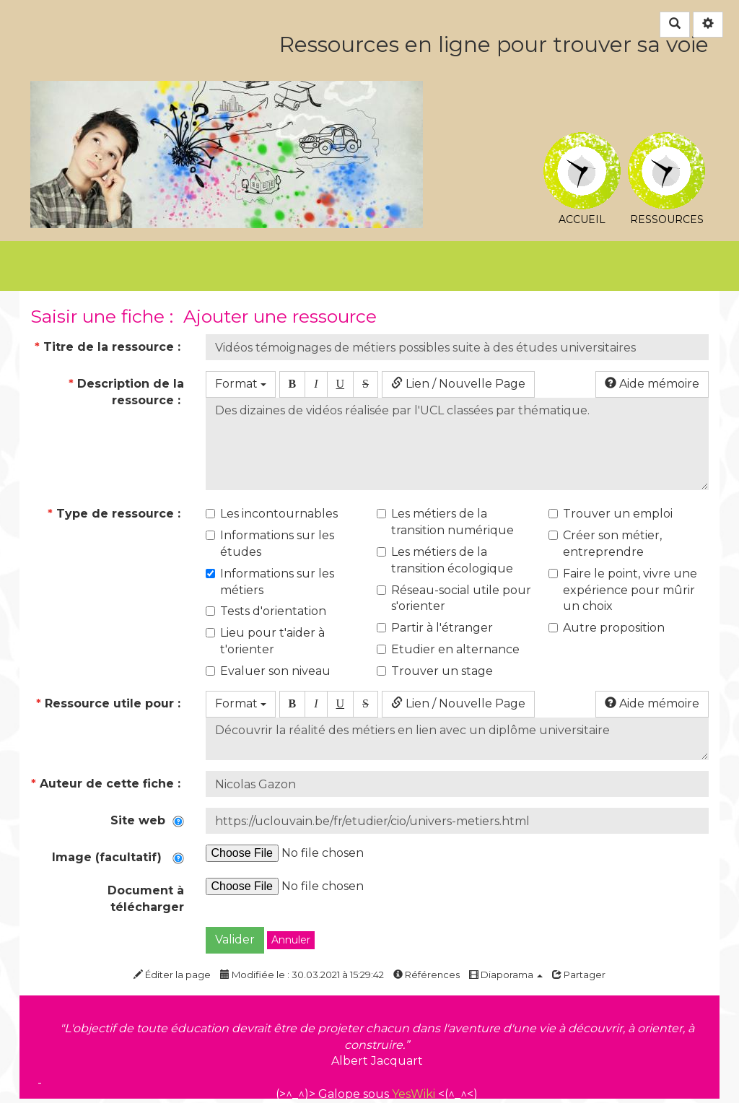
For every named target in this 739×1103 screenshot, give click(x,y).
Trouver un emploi (610, 513)
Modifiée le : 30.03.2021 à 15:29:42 (302, 974)
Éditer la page (172, 974)
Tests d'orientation (266, 611)
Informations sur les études (270, 543)
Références (426, 974)
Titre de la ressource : (109, 347)
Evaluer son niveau (268, 671)
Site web (147, 820)
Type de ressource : (114, 513)
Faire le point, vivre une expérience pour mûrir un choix (622, 590)
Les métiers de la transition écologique (445, 560)
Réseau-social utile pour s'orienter (454, 598)
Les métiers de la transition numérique (445, 522)
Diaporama (506, 974)
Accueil (582, 142)
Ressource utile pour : (110, 703)
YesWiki (413, 1094)
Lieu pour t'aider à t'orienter (265, 641)
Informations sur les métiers (270, 582)
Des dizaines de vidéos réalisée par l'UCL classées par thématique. (457, 444)
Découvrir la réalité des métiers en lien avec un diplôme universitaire (457, 739)
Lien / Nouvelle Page (458, 384)
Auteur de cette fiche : (107, 783)
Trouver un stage (435, 671)
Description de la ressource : (126, 392)
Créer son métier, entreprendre (605, 543)
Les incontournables (272, 513)
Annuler (290, 939)
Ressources (666, 142)
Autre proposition (606, 628)
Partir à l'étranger (435, 628)
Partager (578, 974)
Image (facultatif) (118, 857)
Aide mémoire (652, 384)
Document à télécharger (146, 899)
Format (240, 384)
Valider (235, 939)
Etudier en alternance (448, 649)
